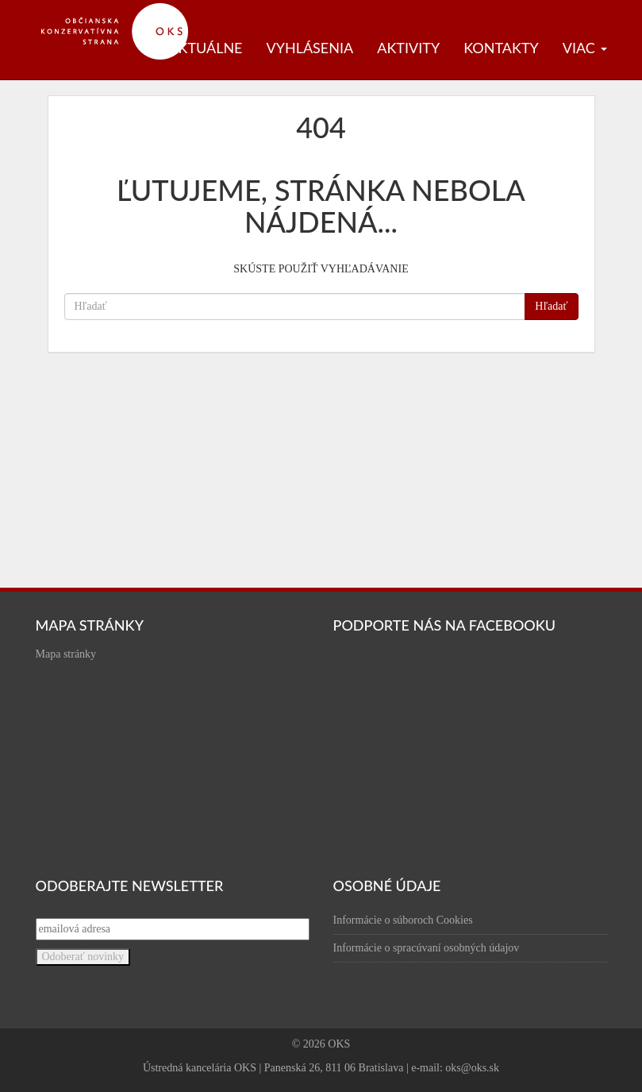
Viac (585, 47)
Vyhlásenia (310, 47)
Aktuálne (205, 47)
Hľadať (551, 306)
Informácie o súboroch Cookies (403, 920)
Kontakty (501, 47)
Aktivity (408, 47)
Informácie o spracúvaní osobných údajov (426, 948)
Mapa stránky (66, 654)
